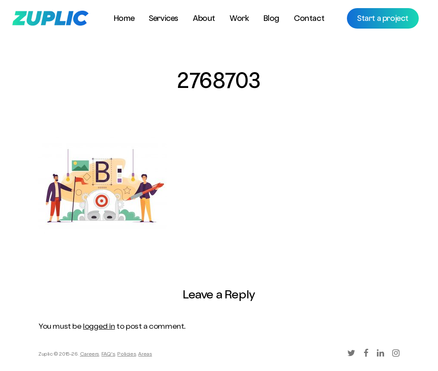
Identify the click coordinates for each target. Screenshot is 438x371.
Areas (145, 354)
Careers (89, 354)
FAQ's (108, 354)
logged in (99, 327)
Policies (126, 354)
